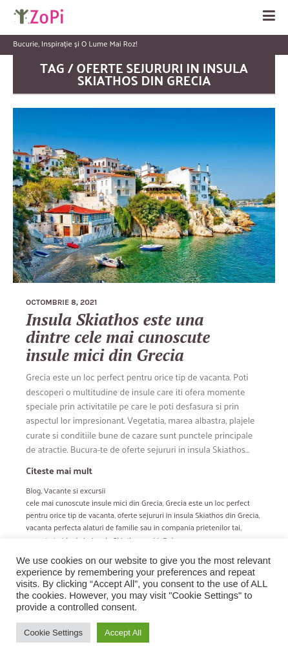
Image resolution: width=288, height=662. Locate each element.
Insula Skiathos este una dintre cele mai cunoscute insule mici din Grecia (118, 337)
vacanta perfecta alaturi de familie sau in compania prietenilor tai (133, 527)
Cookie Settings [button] (53, 632)
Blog (33, 490)
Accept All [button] (123, 632)
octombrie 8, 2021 (61, 302)
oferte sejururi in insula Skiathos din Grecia (188, 515)
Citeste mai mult (59, 470)
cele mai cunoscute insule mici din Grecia (94, 502)
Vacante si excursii (74, 490)
